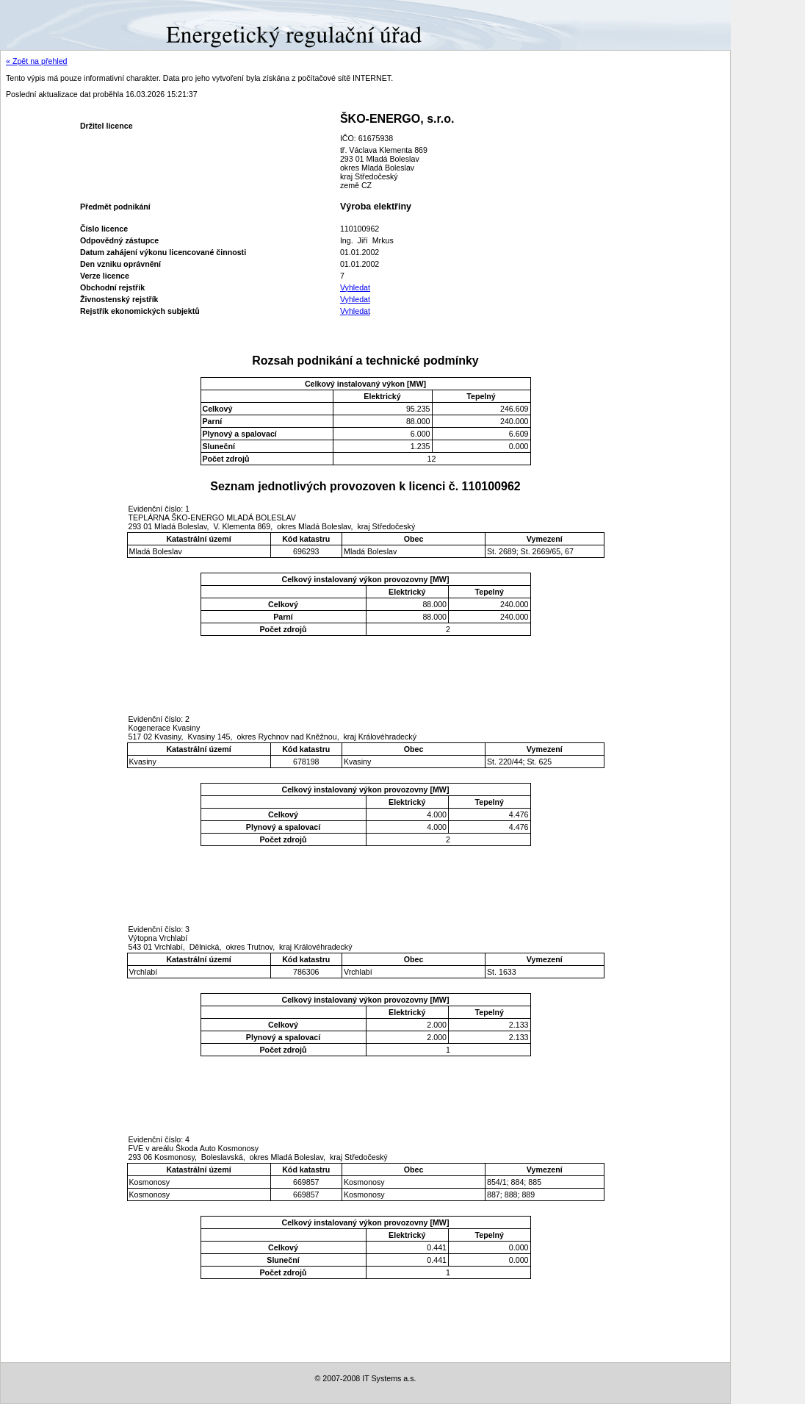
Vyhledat (355, 287)
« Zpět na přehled (37, 61)
